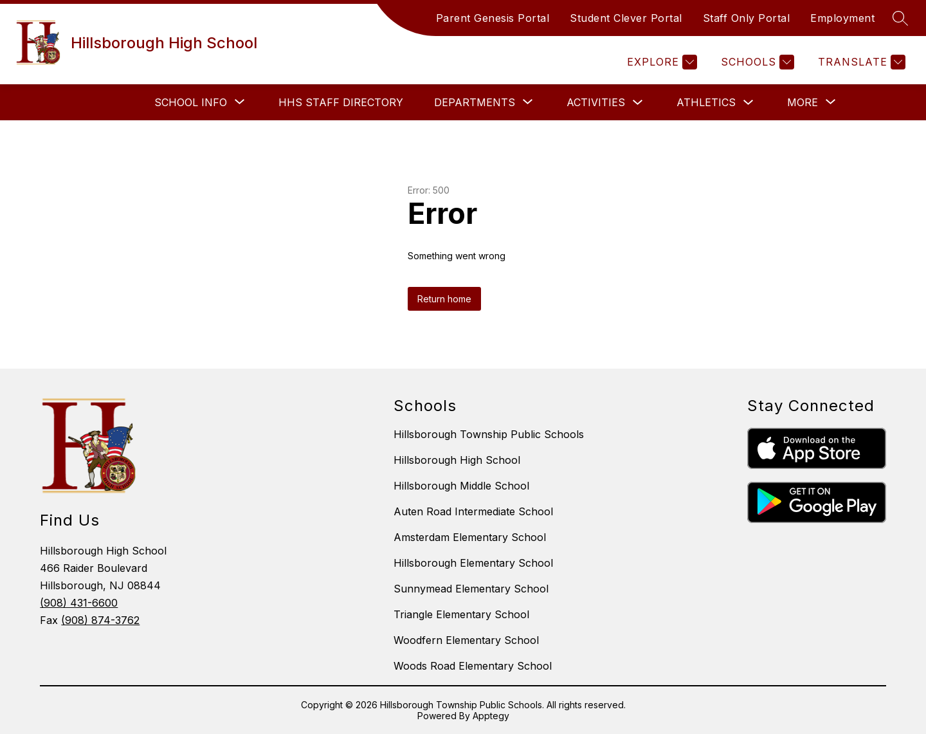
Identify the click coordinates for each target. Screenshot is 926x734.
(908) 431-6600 (79, 602)
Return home (444, 298)
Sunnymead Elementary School (471, 588)
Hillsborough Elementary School (473, 562)
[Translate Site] (860, 62)
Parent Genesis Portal (493, 18)
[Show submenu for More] (802, 102)
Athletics (706, 102)
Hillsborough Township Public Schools (489, 434)
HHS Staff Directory (340, 102)
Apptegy (491, 715)
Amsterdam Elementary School (470, 537)
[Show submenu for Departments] (474, 102)
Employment (842, 18)
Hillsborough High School (457, 460)
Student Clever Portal (626, 18)
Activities (596, 102)
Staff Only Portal (746, 18)
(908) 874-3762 (100, 620)
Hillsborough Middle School (461, 485)
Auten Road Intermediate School (473, 511)
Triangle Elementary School (461, 614)
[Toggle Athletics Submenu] (748, 102)
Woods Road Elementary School (473, 665)
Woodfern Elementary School (466, 640)
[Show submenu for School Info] (190, 102)
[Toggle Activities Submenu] (638, 102)
